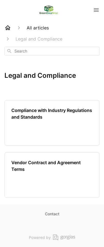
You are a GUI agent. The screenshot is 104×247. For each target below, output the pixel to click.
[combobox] (52, 51)
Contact (52, 213)
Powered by (52, 237)
